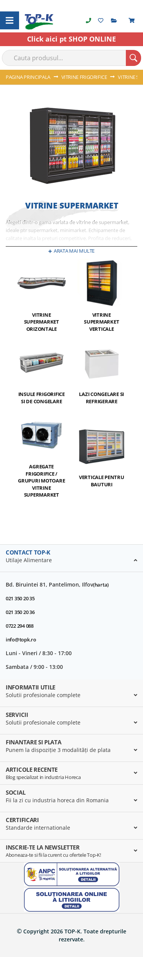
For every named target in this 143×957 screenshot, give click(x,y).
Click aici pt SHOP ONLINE (71, 38)
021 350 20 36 (20, 612)
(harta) (101, 584)
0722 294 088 (20, 625)
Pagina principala (28, 77)
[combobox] (71, 58)
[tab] (71, 558)
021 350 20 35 (20, 598)
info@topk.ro (21, 639)
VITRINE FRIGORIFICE (84, 77)
